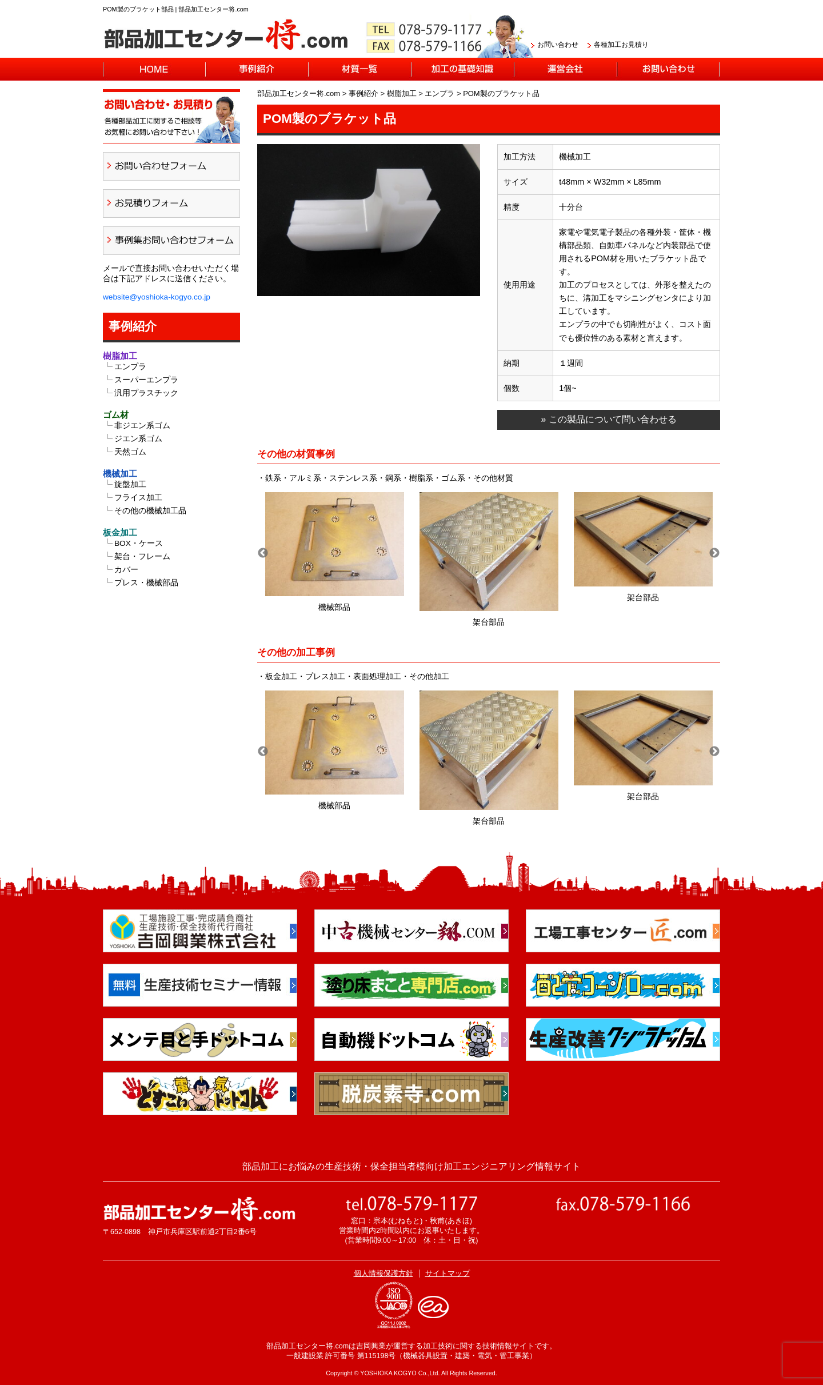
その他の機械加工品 (150, 510)
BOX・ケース (138, 543)
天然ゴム (130, 452)
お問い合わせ (557, 44)
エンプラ (130, 366)
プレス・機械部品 (146, 582)
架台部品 (405, 607)
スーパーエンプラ (146, 380)
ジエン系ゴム (138, 438)
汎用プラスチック (146, 393)
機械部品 (560, 607)
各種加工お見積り (621, 44)
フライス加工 (138, 497)
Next (714, 553)
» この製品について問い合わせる (608, 419)
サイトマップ (447, 1274)
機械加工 (120, 473)
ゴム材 (116, 415)
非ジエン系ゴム (142, 425)
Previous (263, 553)
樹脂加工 (120, 356)
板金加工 (120, 532)
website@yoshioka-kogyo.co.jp (156, 297)
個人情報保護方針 (383, 1274)
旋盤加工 (130, 484)
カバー (126, 569)
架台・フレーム (142, 556)
